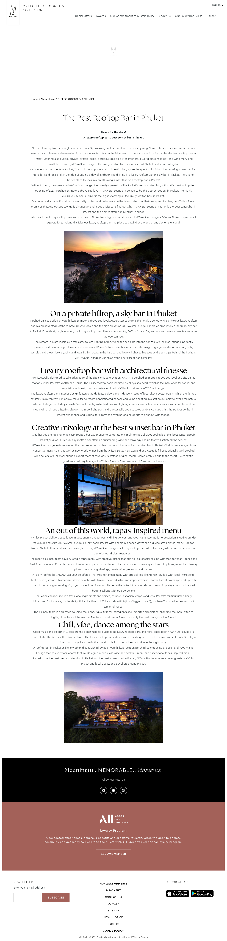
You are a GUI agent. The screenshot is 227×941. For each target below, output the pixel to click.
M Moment (113, 890)
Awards (101, 16)
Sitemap (113, 910)
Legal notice (113, 917)
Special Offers (83, 16)
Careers (113, 924)
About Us (165, 16)
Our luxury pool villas (188, 16)
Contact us (113, 897)
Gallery (210, 16)
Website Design (140, 937)
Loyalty (113, 904)
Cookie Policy (113, 931)
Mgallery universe (113, 883)
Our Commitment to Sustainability (132, 16)
